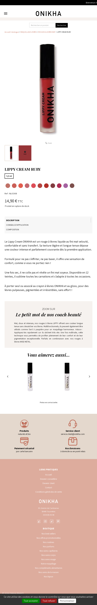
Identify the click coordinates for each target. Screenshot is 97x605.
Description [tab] (12, 220)
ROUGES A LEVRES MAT (46, 32)
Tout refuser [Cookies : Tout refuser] (49, 600)
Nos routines (48, 542)
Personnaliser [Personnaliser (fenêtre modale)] (67, 600)
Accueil (48, 474)
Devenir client (48, 483)
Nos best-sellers (49, 533)
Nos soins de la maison (49, 572)
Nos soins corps (48, 555)
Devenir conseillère (48, 479)
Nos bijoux (48, 576)
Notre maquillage (48, 563)
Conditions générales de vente (48, 491)
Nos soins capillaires (49, 550)
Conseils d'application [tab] (17, 225)
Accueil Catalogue (12, 32)
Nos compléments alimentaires (48, 568)
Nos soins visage (48, 559)
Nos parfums (48, 546)
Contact (48, 487)
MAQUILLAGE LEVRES (29, 32)
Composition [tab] (12, 229)
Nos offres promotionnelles (49, 538)
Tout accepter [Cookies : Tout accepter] (31, 600)
